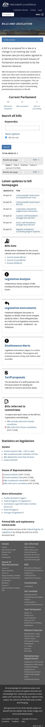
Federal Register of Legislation (16, 501)
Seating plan (6, 557)
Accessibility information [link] (10, 719)
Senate (4, 547)
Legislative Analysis (17, 279)
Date (9, 165)
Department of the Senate (33, 662)
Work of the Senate (9, 550)
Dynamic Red (6, 552)
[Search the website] (8, 14)
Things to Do (28, 615)
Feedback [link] (15, 721)
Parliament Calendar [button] (21, 10)
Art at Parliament (30, 618)
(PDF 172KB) (19, 480)
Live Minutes (6, 580)
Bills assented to (22, 106)
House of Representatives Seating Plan (10, 587)
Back (35, 159)
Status (33, 165)
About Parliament (30, 552)
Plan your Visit (29, 620)
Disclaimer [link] (5, 721)
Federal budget (10, 509)
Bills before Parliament (32, 568)
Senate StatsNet (11, 460)
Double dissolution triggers (15, 498)
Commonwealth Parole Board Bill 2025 (27, 203)
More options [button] (12, 133)
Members (5, 583)
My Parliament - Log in (32, 634)
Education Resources (32, 554)
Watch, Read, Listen (31, 550)
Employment (28, 643)
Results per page (10, 160)
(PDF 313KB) (21, 483)
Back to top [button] (38, 726)
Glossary (27, 648)
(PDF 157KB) (17, 474)
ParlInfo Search (29, 638)
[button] (39, 15)
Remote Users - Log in (32, 636)
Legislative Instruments (20, 308)
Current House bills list (16, 260)
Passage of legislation (13, 512)
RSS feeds (28, 651)
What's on (28, 613)
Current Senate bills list (16, 257)
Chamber (24, 165)
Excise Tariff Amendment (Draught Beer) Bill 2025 (26, 223)
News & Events (29, 547)
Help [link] (23, 721)
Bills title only (13, 137)
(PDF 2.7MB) (18, 477)
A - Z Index (28, 646)
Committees (28, 586)
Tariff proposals (15, 377)
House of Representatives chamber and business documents (11, 575)
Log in (40, 10)
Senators (5, 554)
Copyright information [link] (29, 719)
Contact (33, 10)
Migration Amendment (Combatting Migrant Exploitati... (28, 230)
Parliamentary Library (31, 557)
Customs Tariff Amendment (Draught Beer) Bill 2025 (27, 217)
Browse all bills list (14, 263)
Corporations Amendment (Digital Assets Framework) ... (27, 210)
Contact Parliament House (33, 604)
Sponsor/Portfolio (13, 168)
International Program (32, 559)
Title (16, 165)
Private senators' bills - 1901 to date (19, 451)
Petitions (27, 599)
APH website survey (31, 641)
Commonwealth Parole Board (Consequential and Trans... (27, 196)
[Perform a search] (4, 14)
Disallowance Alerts (17, 345)
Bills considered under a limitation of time (21, 454)
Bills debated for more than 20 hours (19, 457)
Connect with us (30, 602)
